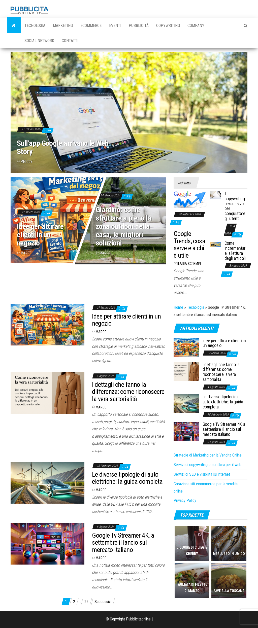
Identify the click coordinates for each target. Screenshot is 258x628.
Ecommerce (91, 25)
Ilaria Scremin (189, 264)
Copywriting (168, 25)
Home (178, 307)
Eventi (115, 25)
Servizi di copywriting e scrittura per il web (207, 464)
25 (86, 601)
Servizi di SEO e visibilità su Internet (202, 474)
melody (26, 162)
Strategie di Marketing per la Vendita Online (208, 455)
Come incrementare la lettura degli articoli (235, 250)
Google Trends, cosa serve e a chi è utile (189, 244)
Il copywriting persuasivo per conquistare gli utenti (234, 206)
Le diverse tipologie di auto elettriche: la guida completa (127, 478)
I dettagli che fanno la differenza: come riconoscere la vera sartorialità (128, 392)
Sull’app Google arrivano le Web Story (62, 147)
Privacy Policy (185, 500)
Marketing (63, 25)
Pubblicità (139, 25)
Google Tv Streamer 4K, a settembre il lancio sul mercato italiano (123, 542)
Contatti (70, 40)
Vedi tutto (183, 183)
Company (195, 25)
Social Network (39, 40)
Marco (26, 253)
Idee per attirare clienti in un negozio (40, 234)
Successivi (102, 601)
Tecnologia (34, 25)
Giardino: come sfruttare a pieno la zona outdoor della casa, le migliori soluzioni (123, 226)
